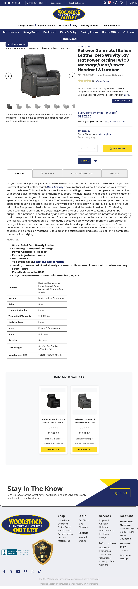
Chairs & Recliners (49, 48)
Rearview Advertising (87, 586)
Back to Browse (16, 44)
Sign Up (120, 495)
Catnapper (84, 46)
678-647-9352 (35, 3)
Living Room (32, 48)
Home (8, 48)
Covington (105, 134)
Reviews (114, 173)
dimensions (48, 173)
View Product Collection (110, 75)
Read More (122, 100)
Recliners (65, 48)
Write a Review (103, 81)
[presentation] (9, 76)
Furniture (18, 48)
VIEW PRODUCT (53, 452)
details (19, 173)
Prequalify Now (117, 121)
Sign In (133, 2)
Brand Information (82, 173)
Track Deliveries (76, 3)
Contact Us (56, 3)
